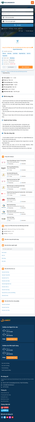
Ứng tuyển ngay (25, 67)
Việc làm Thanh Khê (6, 275)
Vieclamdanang (5, 368)
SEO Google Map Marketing (12, 166)
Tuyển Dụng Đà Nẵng (6, 370)
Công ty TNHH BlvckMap (11, 168)
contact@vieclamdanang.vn (8, 384)
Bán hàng (4, 258)
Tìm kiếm (17, 25)
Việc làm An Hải (5, 295)
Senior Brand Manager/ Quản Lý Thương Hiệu (16, 160)
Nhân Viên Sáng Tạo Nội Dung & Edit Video (16, 185)
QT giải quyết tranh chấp (6, 394)
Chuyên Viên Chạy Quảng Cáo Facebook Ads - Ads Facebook (19, 192)
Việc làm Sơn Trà (5, 277)
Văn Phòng (11, 28)
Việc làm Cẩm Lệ (5, 286)
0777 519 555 (5, 386)
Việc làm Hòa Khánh (6, 304)
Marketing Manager (11, 198)
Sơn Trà (28, 53)
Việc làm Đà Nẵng (5, 363)
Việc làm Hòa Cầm (5, 307)
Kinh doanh (5, 28)
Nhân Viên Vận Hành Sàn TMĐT (13, 179)
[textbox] (17, 17)
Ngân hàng (20, 28)
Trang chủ (3, 71)
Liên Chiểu (15, 53)
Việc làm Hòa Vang (5, 289)
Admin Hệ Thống (10, 217)
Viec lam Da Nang (5, 365)
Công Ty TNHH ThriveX (11, 218)
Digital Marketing (17, 49)
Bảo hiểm (4, 261)
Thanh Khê (5, 55)
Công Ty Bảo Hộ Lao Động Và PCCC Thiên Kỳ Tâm (15, 206)
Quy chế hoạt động (4, 401)
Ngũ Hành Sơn (22, 53)
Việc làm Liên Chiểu (6, 280)
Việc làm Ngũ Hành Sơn (6, 283)
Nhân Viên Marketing (11, 204)
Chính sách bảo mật (5, 392)
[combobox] (17, 17)
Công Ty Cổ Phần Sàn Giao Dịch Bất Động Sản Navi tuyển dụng (17, 47)
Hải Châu (9, 53)
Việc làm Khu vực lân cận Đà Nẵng (8, 292)
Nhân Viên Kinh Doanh (11, 211)
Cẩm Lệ (4, 53)
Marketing (12, 58)
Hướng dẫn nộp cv (4, 396)
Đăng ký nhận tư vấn (11, 339)
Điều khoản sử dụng (5, 399)
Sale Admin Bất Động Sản (12, 173)
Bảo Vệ (3, 255)
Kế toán (15, 28)
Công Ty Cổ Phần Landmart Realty (13, 174)
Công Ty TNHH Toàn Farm (11, 193)
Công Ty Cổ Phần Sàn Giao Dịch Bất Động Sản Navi (17, 71)
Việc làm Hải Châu (5, 272)
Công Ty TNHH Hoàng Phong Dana (13, 162)
